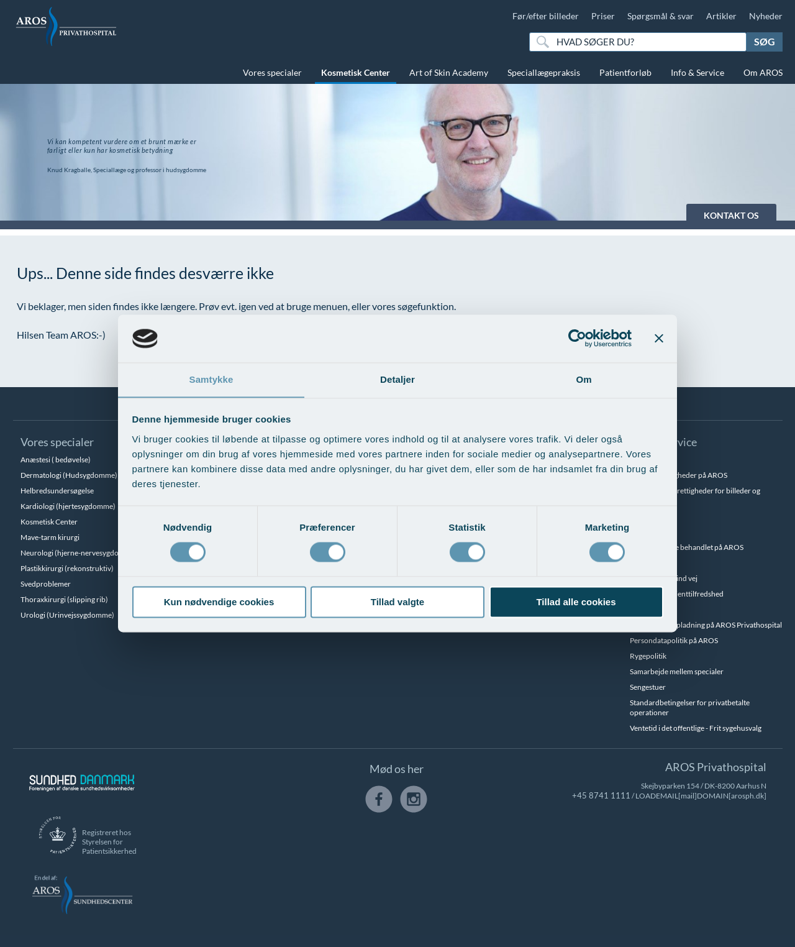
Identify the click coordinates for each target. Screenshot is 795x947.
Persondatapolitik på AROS (674, 640)
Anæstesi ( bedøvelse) (55, 459)
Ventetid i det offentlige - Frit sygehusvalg (695, 728)
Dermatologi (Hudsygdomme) (68, 475)
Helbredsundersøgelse (57, 490)
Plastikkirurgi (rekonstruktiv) (67, 568)
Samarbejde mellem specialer (677, 671)
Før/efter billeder (545, 16)
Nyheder (766, 16)
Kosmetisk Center (355, 72)
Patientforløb (625, 72)
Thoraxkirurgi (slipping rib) (64, 599)
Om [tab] (583, 379)
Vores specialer (272, 72)
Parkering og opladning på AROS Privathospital (706, 624)
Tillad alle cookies (576, 602)
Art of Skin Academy (448, 72)
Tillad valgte (397, 602)
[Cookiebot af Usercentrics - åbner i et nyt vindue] (577, 338)
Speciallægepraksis (543, 72)
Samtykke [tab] (211, 379)
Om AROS (763, 72)
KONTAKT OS (731, 215)
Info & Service (697, 72)
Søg (764, 41)
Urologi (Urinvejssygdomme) (67, 615)
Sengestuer (648, 687)
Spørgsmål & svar (660, 16)
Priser (603, 16)
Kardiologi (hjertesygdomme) (68, 506)
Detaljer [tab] (397, 379)
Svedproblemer (45, 583)
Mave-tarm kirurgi (50, 537)
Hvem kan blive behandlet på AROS (686, 547)
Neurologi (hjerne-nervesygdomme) (78, 552)
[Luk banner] (659, 338)
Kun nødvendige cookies (219, 602)
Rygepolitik (648, 656)
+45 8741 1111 (605, 795)
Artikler (721, 16)
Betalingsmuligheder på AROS (678, 475)
